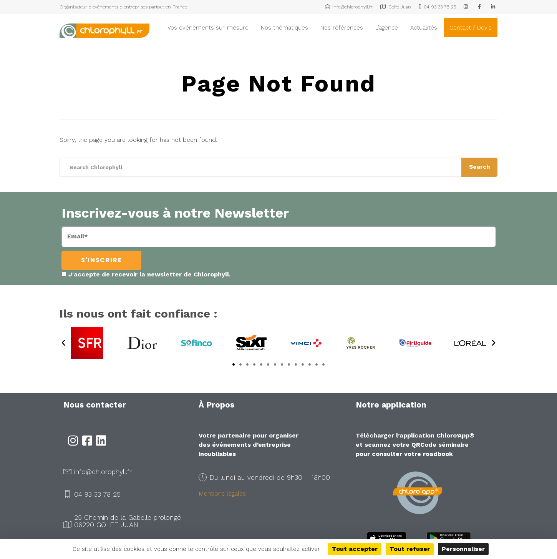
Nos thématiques (284, 27)
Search (479, 166)
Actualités (423, 27)
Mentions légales (222, 493)
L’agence (386, 27)
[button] (63, 343)
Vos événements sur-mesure (208, 27)
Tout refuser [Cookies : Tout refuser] (410, 548)
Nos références (341, 27)
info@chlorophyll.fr (103, 472)
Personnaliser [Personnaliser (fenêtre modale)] (463, 548)
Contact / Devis (470, 27)
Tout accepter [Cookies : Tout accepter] (355, 548)
